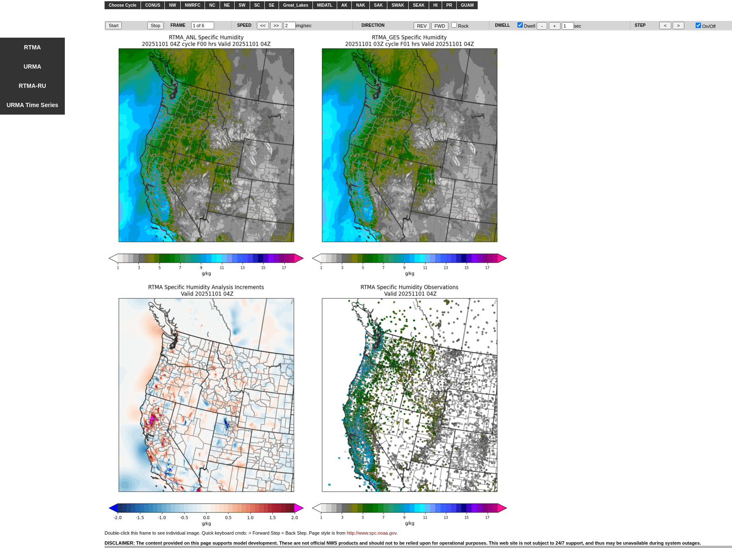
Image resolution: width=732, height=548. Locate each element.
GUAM (467, 5)
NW (172, 5)
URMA (32, 66)
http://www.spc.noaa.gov (371, 532)
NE (227, 5)
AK (344, 5)
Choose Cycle (122, 5)
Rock (459, 25)
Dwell (526, 25)
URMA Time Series (33, 105)
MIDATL (325, 5)
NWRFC (192, 5)
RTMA (32, 47)
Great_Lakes (295, 5)
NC (212, 5)
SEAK (419, 5)
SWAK (398, 5)
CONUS (152, 5)
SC (257, 5)
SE (271, 5)
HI (435, 5)
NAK (360, 5)
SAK (378, 5)
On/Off (706, 26)
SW (242, 5)
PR (449, 5)
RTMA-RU (32, 85)
